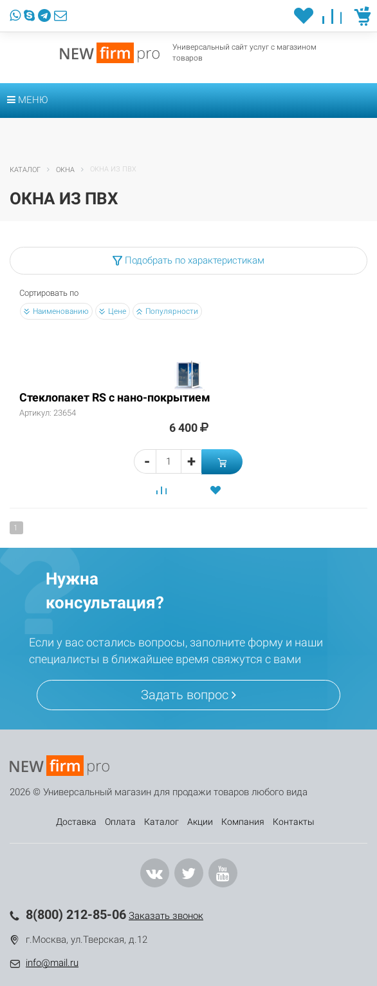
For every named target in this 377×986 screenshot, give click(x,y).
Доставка (76, 822)
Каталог (161, 822)
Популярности (167, 311)
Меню (27, 100)
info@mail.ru (52, 963)
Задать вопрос (188, 694)
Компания (242, 822)
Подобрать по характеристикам (188, 260)
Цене (112, 311)
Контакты (294, 822)
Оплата (120, 822)
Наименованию (56, 311)
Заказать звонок (166, 916)
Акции (200, 822)
